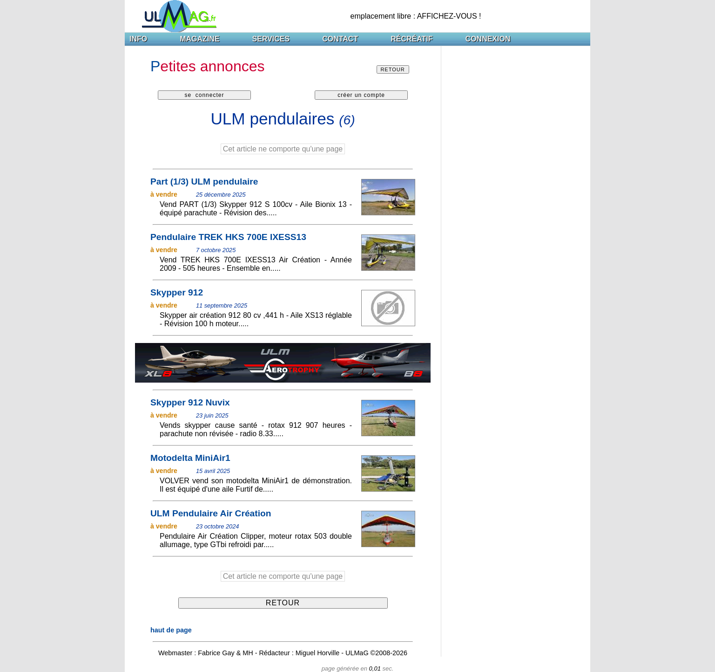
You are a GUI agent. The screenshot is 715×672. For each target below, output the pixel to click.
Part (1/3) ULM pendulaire (204, 181)
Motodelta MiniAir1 (190, 458)
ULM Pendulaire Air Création (210, 513)
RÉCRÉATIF (411, 39)
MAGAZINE (199, 39)
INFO (138, 39)
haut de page (171, 630)
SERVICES (271, 39)
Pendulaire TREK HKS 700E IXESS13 (228, 237)
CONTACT (340, 39)
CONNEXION (488, 39)
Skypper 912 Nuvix (190, 402)
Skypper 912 (176, 292)
